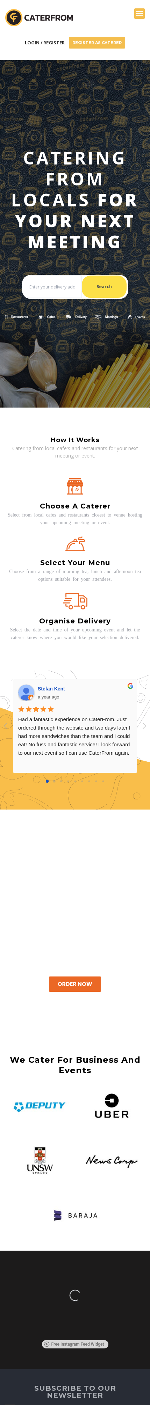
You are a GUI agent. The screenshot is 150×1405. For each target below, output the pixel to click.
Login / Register (45, 42)
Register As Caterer (97, 42)
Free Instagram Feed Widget (74, 1344)
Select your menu (75, 562)
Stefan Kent (51, 688)
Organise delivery (75, 621)
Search (104, 287)
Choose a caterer (75, 506)
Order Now (75, 984)
